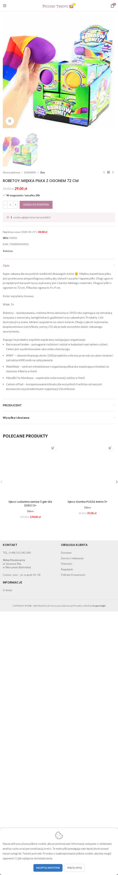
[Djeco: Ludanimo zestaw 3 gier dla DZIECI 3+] (30, 716)
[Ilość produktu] (10, 450)
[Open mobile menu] (4, 5)
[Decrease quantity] (5, 450)
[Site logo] (59, 5)
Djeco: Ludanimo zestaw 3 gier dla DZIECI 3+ (30, 749)
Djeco (30, 756)
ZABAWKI (30, 417)
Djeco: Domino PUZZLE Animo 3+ (87, 747)
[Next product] (113, 418)
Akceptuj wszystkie (48, 867)
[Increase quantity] (15, 450)
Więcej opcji (74, 867)
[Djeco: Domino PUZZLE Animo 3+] (87, 716)
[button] (6, 72)
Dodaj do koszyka (36, 449)
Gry (42, 417)
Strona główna (11, 417)
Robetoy (8, 496)
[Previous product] (104, 418)
